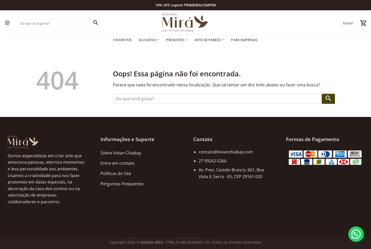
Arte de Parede (209, 39)
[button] (356, 234)
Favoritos (122, 40)
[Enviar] (95, 23)
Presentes (177, 39)
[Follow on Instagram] (7, 23)
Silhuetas (149, 39)
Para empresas (244, 40)
